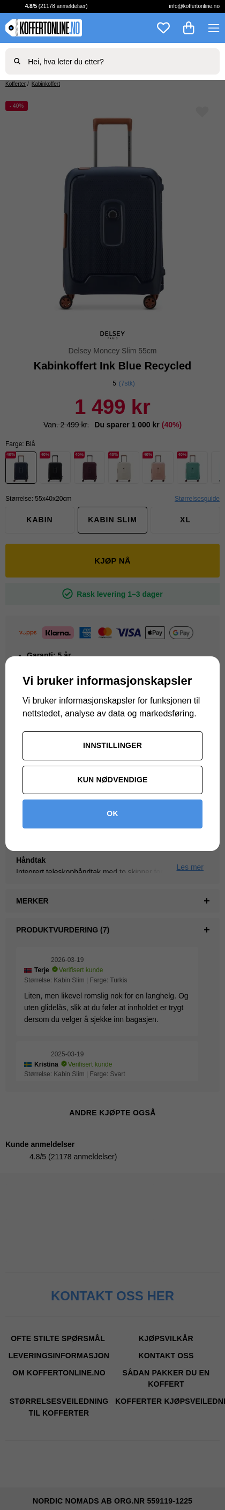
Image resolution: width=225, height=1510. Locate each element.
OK (112, 813)
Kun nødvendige (112, 779)
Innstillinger (112, 745)
